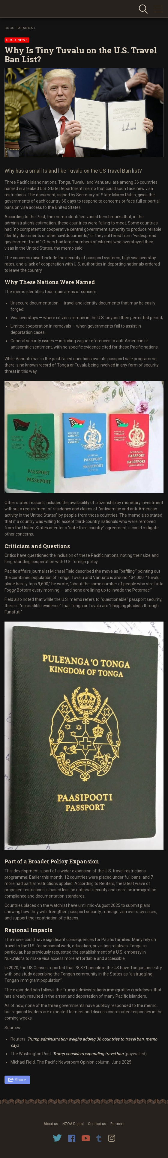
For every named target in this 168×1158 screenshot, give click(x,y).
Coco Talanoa (18, 28)
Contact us (97, 1124)
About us (51, 1124)
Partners (117, 1124)
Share (20, 1079)
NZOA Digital (73, 1124)
